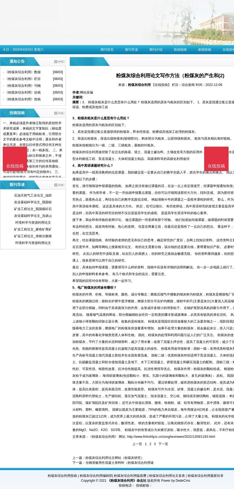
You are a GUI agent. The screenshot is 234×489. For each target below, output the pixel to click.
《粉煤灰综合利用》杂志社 (126, 480)
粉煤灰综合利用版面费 (130, 476)
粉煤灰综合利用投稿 (62, 476)
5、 (75, 287)
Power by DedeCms (175, 480)
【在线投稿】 (161, 85)
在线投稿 (216, 166)
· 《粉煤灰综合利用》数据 (22, 72)
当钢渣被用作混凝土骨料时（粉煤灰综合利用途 (119, 463)
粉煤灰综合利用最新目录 (205, 476)
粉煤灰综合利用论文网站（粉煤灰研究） (114, 458)
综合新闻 (188, 85)
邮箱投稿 (204, 50)
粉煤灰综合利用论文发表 (167, 476)
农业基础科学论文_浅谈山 (33, 216)
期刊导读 (131, 50)
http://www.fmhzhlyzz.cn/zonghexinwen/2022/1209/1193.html (171, 437)
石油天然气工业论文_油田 (33, 195)
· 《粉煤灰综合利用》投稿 (22, 99)
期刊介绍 (155, 50)
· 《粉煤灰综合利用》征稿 (22, 92)
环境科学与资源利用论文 (33, 222)
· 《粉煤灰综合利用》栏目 (22, 79)
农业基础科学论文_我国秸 (33, 202)
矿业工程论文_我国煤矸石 (33, 209)
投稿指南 (180, 50)
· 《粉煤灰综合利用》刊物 (22, 86)
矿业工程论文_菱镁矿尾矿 (33, 229)
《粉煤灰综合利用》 (103, 437)
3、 (75, 118)
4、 (75, 166)
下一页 (163, 444)
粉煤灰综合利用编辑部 (96, 476)
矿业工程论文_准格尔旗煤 (33, 236)
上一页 (137, 444)
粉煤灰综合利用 (139, 85)
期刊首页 (107, 50)
